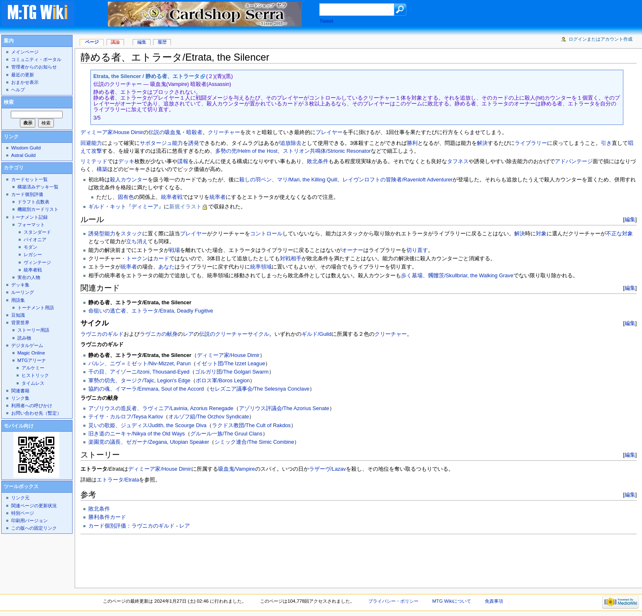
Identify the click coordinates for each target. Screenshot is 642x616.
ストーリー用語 (33, 330)
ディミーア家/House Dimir (111, 132)
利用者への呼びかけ (31, 405)
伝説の (156, 132)
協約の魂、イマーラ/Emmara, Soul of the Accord (146, 389)
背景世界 (20, 322)
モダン (30, 246)
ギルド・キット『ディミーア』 (126, 207)
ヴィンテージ (37, 262)
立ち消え (137, 241)
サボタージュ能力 (161, 143)
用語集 (18, 300)
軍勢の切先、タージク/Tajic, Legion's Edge (139, 381)
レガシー (33, 254)
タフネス (458, 161)
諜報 (183, 161)
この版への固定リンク (34, 528)
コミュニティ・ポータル (36, 59)
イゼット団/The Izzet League (230, 364)
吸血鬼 (173, 132)
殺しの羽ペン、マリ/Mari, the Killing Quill (288, 180)
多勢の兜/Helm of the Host (246, 151)
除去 (296, 143)
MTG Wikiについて (451, 601)
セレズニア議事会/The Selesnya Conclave (259, 389)
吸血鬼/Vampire (236, 469)
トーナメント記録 (29, 217)
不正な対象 (619, 234)
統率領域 (261, 267)
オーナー (352, 250)
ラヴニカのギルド (102, 334)
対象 (541, 234)
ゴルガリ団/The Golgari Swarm (232, 372)
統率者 (217, 197)
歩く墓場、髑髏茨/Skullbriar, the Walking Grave (457, 276)
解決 (482, 143)
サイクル (258, 334)
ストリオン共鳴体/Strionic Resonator (327, 151)
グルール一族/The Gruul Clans (226, 434)
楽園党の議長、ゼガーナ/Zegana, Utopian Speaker (148, 442)
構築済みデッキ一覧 (37, 186)
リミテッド (93, 161)
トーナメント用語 (35, 307)
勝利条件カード (107, 517)
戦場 (174, 250)
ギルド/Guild (316, 334)
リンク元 (20, 497)
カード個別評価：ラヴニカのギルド (131, 526)
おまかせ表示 (25, 82)
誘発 (193, 143)
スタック (131, 234)
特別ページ (22, 513)
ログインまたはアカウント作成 (600, 39)
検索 (9, 102)
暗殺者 (194, 132)
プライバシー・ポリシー (393, 601)
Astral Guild (23, 155)
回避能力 (91, 143)
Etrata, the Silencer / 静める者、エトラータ (146, 76)
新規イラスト (185, 207)
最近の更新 (22, 74)
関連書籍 (20, 390)
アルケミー (33, 367)
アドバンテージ (574, 161)
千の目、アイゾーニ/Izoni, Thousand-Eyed (139, 372)
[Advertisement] (231, 558)
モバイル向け (19, 425)
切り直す (417, 250)
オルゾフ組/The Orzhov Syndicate (208, 417)
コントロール (266, 234)
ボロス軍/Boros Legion (223, 381)
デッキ (126, 161)
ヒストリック (35, 375)
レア (188, 334)
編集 (630, 219)
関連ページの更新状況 (34, 505)
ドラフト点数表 (33, 201)
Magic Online (31, 352)
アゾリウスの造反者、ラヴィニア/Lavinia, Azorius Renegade (160, 408)
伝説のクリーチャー (223, 334)
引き (606, 143)
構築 (102, 169)
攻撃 (96, 151)
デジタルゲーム (27, 345)
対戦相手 (291, 259)
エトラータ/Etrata (118, 480)
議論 (115, 41)
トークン (137, 259)
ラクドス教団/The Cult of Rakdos (251, 425)
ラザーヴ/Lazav (327, 469)
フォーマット (31, 224)
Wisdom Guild (26, 147)
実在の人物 (28, 277)
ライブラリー (531, 143)
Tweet (326, 21)
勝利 (412, 143)
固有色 (126, 197)
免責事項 (494, 601)
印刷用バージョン (29, 520)
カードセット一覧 (29, 179)
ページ (92, 41)
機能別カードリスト (37, 209)
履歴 (162, 41)
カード (161, 259)
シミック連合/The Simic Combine (254, 442)
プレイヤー (329, 132)
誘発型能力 (101, 234)
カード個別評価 (27, 194)
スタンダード (37, 232)
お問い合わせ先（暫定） (36, 413)
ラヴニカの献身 (159, 334)
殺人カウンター (129, 180)
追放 (285, 143)
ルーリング (22, 292)
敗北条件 (317, 161)
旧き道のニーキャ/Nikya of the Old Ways (136, 434)
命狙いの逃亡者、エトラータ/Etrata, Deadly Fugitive (150, 311)
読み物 (24, 337)
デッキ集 (20, 284)
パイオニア (35, 239)
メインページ (25, 51)
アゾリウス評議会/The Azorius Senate (284, 408)
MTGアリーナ (31, 360)
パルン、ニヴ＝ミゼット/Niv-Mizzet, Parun (139, 364)
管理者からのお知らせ (34, 66)
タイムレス (33, 383)
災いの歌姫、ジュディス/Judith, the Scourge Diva (147, 425)
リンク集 (20, 398)
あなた (166, 267)
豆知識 (18, 315)
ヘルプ (18, 89)
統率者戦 (171, 197)
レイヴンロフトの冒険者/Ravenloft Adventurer (397, 180)
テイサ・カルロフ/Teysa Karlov (125, 417)
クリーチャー (224, 132)
